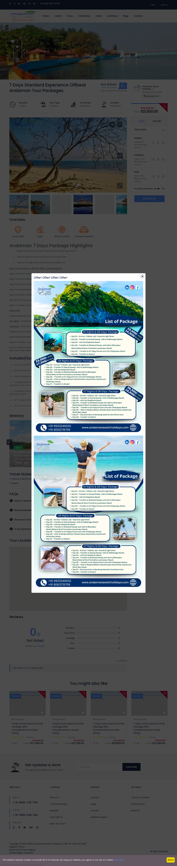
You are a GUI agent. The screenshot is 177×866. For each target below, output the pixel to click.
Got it (171, 859)
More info (119, 859)
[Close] (142, 276)
